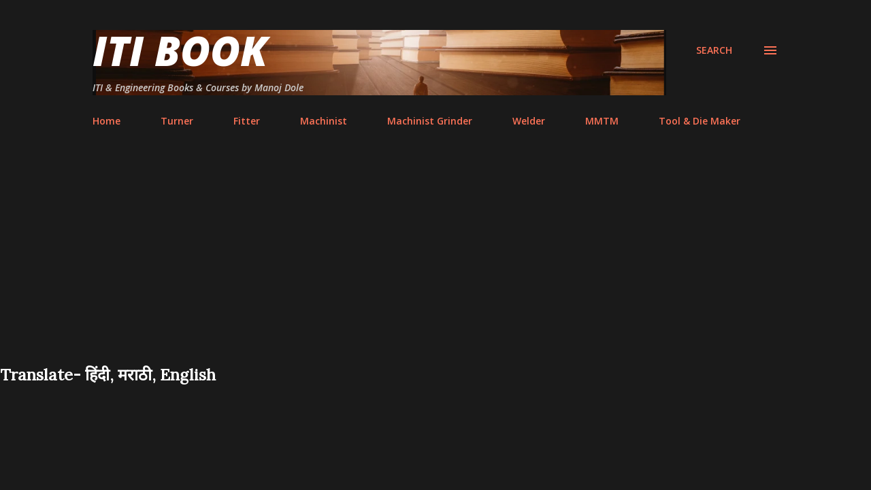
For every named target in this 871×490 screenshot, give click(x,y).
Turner (177, 120)
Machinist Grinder (429, 120)
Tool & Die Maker (699, 120)
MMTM (602, 120)
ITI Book (180, 50)
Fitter (246, 120)
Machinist (323, 120)
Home (106, 120)
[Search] (714, 50)
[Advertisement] (435, 261)
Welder (528, 120)
